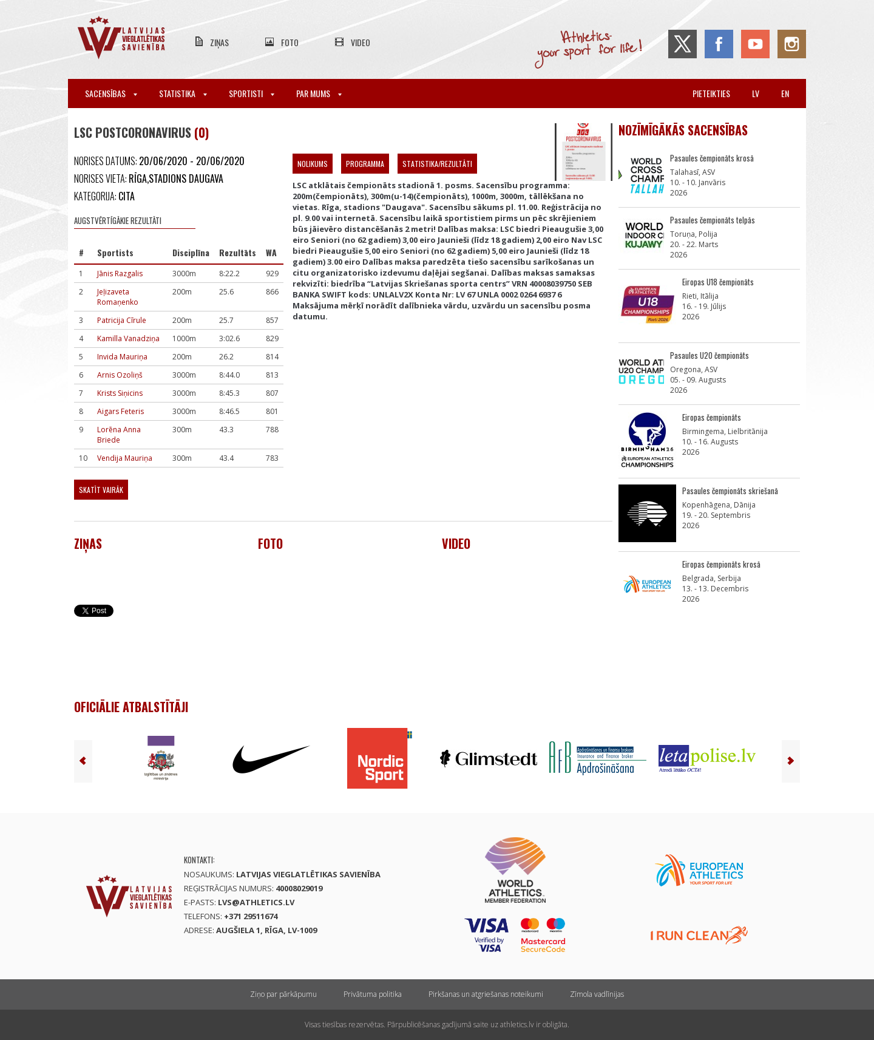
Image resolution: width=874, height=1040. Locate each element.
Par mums (319, 93)
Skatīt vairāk (101, 489)
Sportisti (251, 93)
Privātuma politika (373, 994)
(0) (201, 132)
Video (360, 42)
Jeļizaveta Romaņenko (117, 297)
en (785, 93)
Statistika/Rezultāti (437, 163)
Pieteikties (711, 93)
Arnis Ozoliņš (120, 375)
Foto (290, 42)
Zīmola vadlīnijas (597, 994)
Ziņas (219, 42)
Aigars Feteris (120, 411)
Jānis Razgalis (120, 273)
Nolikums (312, 163)
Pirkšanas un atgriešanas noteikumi (486, 994)
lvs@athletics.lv (256, 902)
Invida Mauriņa (122, 357)
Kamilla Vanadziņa (128, 338)
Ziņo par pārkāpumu (283, 994)
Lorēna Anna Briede (119, 434)
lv (755, 93)
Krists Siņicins (120, 393)
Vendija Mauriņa (124, 458)
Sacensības (111, 93)
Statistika (183, 93)
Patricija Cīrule (121, 320)
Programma (365, 163)
